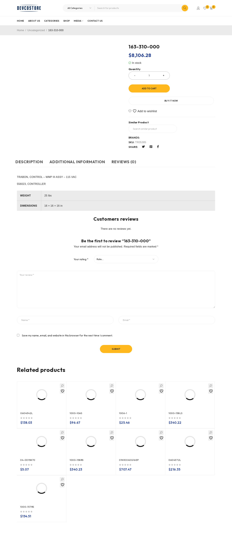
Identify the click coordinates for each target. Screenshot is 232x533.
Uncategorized (36, 30)
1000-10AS (76, 408)
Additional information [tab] (82, 157)
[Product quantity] (149, 76)
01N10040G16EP (129, 454)
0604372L (175, 454)
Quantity (134, 69)
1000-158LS (176, 408)
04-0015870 (28, 454)
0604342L (26, 408)
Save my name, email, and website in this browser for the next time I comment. (67, 330)
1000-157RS (27, 501)
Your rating (81, 254)
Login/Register (196, 8)
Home (20, 30)
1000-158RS (77, 454)
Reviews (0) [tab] (132, 157)
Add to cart (149, 88)
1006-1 (123, 408)
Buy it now (194, 88)
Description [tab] (31, 157)
